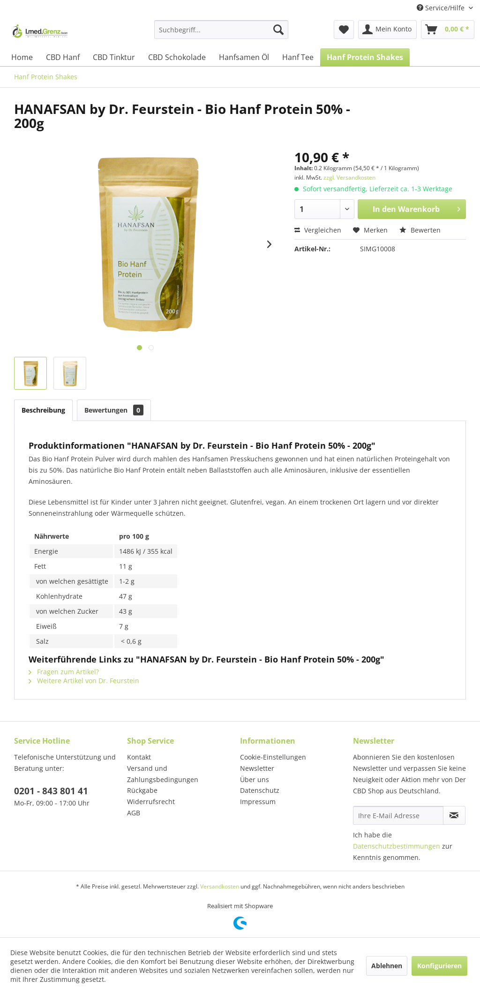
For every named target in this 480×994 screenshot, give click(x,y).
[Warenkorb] (447, 29)
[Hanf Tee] (298, 57)
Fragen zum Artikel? (64, 671)
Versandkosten (219, 886)
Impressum (258, 801)
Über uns (254, 779)
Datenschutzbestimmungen (396, 846)
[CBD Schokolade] (177, 57)
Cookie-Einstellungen (273, 757)
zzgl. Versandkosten (349, 177)
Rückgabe (142, 790)
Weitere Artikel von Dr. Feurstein (84, 680)
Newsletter (257, 768)
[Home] (22, 57)
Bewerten (420, 230)
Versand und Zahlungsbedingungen (162, 774)
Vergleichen (317, 230)
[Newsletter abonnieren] (454, 815)
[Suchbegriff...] (221, 29)
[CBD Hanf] (62, 57)
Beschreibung (43, 410)
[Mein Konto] (387, 29)
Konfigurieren (439, 965)
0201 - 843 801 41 (51, 791)
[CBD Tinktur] (114, 57)
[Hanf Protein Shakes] (365, 57)
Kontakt (139, 757)
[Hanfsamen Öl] (244, 57)
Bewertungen (113, 410)
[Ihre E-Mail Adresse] (398, 815)
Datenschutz (259, 790)
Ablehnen (386, 965)
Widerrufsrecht (151, 801)
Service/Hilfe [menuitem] (441, 7)
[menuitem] (221, 29)
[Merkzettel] (344, 29)
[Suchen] (278, 29)
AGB (133, 812)
